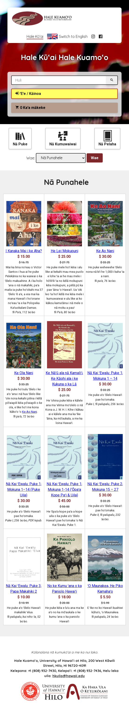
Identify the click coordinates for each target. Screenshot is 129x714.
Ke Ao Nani (105, 251)
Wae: (30, 157)
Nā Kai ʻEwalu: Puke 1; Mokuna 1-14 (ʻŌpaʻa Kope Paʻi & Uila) (64, 489)
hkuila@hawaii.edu (68, 676)
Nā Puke (20, 138)
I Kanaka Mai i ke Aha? (24, 251)
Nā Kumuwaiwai (62, 138)
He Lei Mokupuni (64, 251)
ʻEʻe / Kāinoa (28, 93)
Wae (94, 158)
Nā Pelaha (107, 138)
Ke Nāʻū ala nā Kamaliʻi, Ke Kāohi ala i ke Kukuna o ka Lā (64, 378)
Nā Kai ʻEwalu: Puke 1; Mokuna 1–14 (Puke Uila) (23, 489)
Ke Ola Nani (23, 373)
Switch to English (67, 36)
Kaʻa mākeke (30, 107)
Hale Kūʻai (35, 36)
